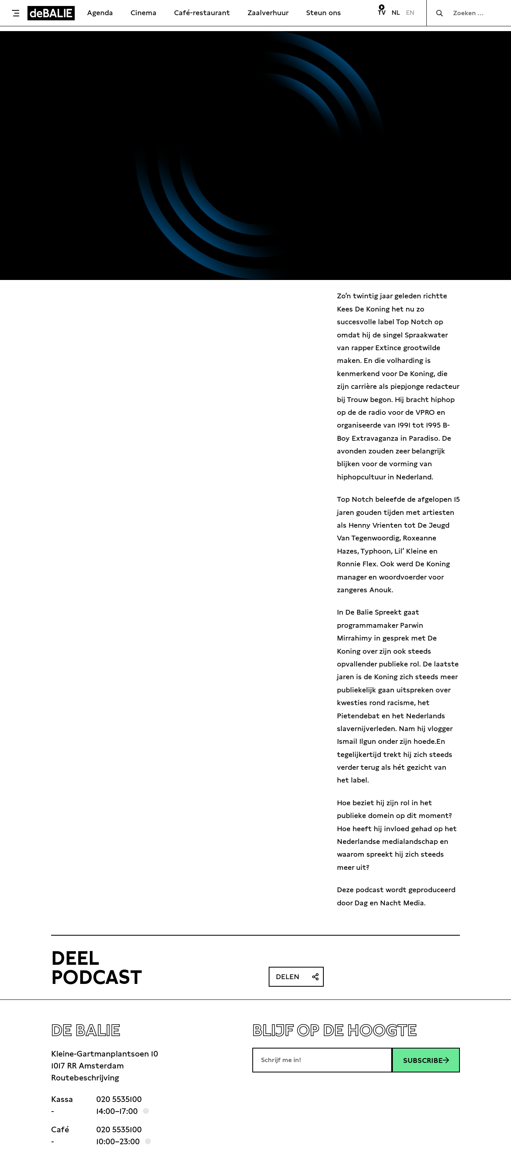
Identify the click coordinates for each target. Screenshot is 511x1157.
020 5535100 (119, 1099)
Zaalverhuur (268, 12)
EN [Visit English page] (410, 12)
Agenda (100, 12)
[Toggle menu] (15, 13)
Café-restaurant (202, 12)
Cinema (143, 12)
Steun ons (323, 12)
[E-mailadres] (322, 1060)
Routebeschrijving (85, 1077)
